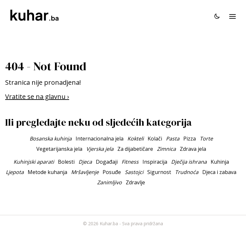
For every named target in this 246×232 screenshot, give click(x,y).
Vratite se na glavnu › (37, 96)
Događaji (107, 161)
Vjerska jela (100, 148)
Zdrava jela (193, 148)
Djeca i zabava (219, 172)
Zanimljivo (109, 182)
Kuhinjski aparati (34, 161)
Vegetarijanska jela (59, 148)
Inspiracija (154, 161)
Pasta (172, 138)
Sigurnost (159, 172)
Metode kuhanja (47, 172)
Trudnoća (186, 172)
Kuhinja (220, 161)
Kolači (155, 138)
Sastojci (134, 172)
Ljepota (15, 172)
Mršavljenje (85, 172)
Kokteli (135, 138)
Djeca (85, 161)
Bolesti (66, 161)
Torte (206, 138)
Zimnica (166, 148)
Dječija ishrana (189, 161)
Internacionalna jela (99, 138)
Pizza (189, 138)
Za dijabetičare (135, 148)
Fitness (130, 161)
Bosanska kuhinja (51, 138)
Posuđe (112, 172)
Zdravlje (135, 182)
